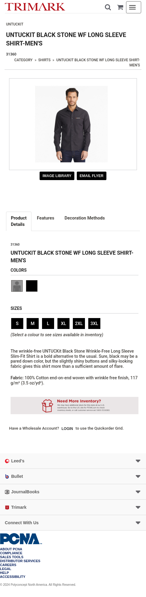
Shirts (44, 60)
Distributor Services (20, 561)
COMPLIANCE (11, 553)
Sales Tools (11, 557)
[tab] (19, 221)
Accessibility (12, 577)
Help (4, 573)
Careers (8, 565)
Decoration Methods (84, 218)
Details (19, 221)
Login (67, 429)
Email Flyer (92, 176)
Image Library (57, 176)
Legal (5, 569)
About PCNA (11, 549)
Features (45, 218)
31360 (11, 54)
